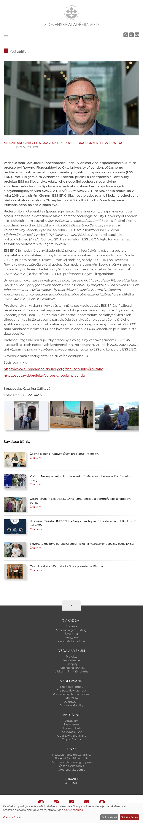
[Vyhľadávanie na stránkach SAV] (125, 34)
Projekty (71, 656)
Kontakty (71, 637)
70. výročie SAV (71, 732)
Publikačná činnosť (71, 667)
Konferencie (71, 660)
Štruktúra (71, 634)
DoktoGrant (71, 701)
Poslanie (71, 626)
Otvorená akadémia (71, 769)
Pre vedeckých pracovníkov (71, 694)
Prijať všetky (129, 817)
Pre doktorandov (71, 687)
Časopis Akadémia (71, 766)
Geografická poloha (71, 641)
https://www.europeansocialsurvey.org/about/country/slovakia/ (53, 369)
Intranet (71, 779)
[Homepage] (71, 12)
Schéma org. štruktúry (71, 630)
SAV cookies (74, 810)
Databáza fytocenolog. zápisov (71, 762)
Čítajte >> (36, 457)
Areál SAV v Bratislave (71, 735)
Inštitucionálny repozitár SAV (71, 754)
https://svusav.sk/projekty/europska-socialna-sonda (44, 375)
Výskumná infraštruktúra (72, 671)
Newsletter (71, 724)
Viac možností (12, 817)
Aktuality (18, 51)
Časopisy (71, 664)
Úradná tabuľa (71, 728)
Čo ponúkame (71, 739)
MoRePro (71, 698)
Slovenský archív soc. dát (71, 758)
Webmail (71, 783)
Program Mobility (71, 705)
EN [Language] (137, 34)
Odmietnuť (109, 817)
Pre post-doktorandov (72, 690)
